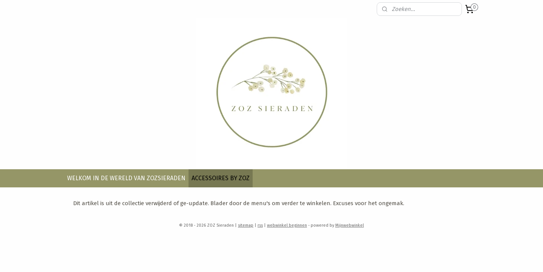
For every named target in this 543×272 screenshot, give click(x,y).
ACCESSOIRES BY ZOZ (221, 178)
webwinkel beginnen (287, 225)
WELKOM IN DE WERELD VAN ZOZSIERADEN (126, 178)
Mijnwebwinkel (349, 225)
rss (260, 225)
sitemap (245, 225)
